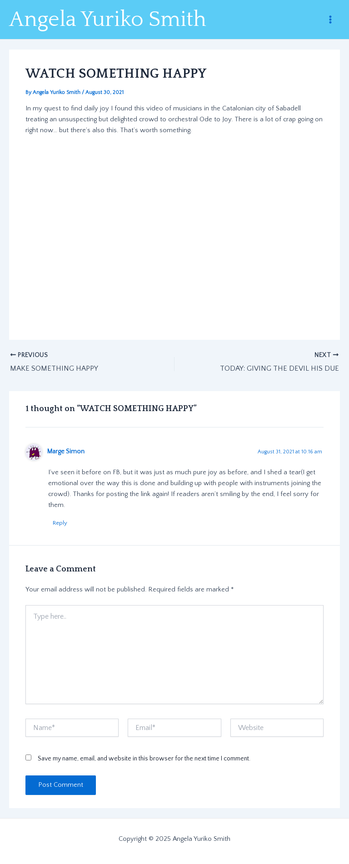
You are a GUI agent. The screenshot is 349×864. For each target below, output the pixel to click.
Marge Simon (66, 451)
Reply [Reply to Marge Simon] (60, 523)
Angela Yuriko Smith (107, 19)
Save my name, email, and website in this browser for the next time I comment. (144, 758)
